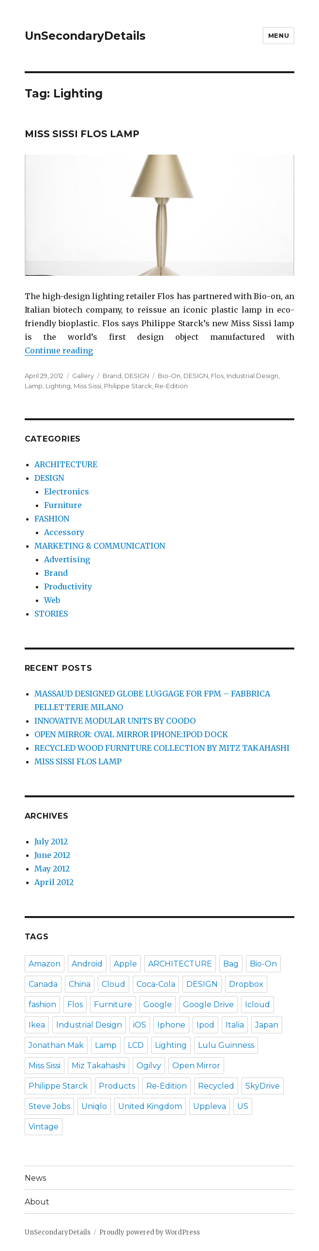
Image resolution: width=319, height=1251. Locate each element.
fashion (42, 1004)
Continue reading (59, 350)
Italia (235, 1024)
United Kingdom (150, 1106)
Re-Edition (171, 386)
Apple (125, 963)
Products (117, 1086)
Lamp (34, 386)
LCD (136, 1045)
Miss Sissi (87, 386)
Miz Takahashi (98, 1065)
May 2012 (52, 868)
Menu (278, 35)
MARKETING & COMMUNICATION (99, 546)
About (37, 1201)
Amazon (45, 963)
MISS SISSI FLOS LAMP (82, 134)
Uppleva (209, 1106)
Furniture (63, 505)
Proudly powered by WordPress (149, 1232)
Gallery (83, 376)
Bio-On (169, 376)
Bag (231, 963)
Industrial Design (252, 376)
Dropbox (246, 984)
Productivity (68, 586)
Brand (112, 376)
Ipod (205, 1024)
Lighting (58, 386)
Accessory (64, 532)
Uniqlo (94, 1106)
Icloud (257, 1004)
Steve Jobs (49, 1106)
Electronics (66, 491)
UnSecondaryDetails (85, 36)
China (80, 984)
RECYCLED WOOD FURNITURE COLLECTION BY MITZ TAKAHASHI (161, 748)
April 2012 (54, 882)
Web (52, 600)
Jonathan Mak (56, 1045)
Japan (266, 1024)
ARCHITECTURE (65, 464)
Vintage (44, 1126)
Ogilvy (149, 1065)
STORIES (51, 613)
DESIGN (136, 376)
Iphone (171, 1024)
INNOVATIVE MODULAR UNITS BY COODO (115, 721)
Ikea (37, 1024)
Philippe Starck (128, 386)
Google (157, 1004)
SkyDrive (262, 1086)
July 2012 (51, 841)
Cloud (113, 984)
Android (87, 963)
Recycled (216, 1086)
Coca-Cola (156, 984)
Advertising (67, 559)
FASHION (51, 518)
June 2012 (52, 855)
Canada (43, 984)
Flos (217, 376)
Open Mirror (196, 1065)
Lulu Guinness (226, 1045)
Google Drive (208, 1004)
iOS (139, 1024)
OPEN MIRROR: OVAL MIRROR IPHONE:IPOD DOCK (131, 734)
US (242, 1106)
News (35, 1178)
